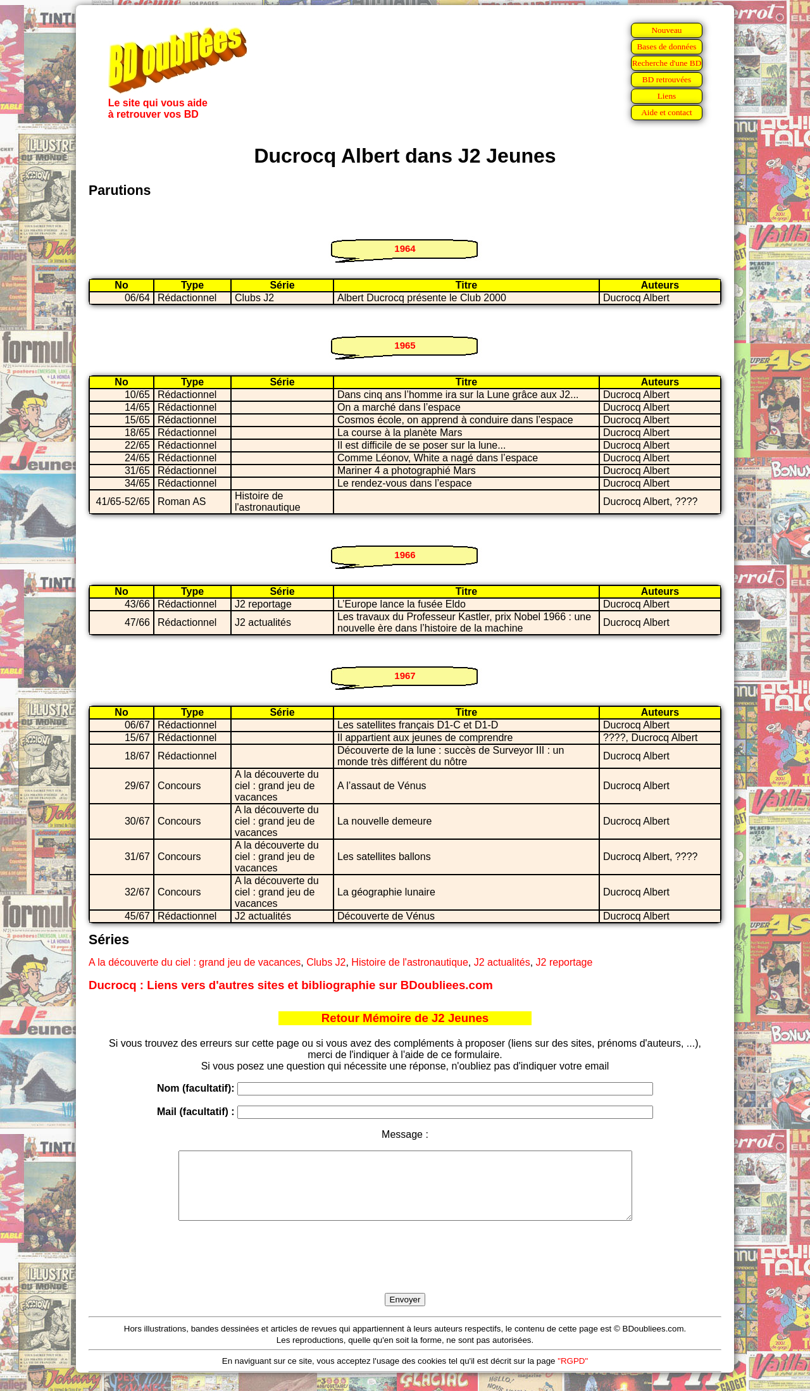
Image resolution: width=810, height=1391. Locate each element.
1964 (404, 248)
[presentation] (405, 1271)
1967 (404, 675)
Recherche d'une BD (667, 63)
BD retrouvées (666, 79)
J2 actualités (502, 962)
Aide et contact (666, 112)
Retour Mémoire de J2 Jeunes (405, 1018)
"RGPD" (573, 1374)
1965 (404, 345)
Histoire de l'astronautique (409, 962)
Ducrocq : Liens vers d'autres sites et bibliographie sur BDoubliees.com (291, 985)
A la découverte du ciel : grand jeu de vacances (195, 962)
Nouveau (666, 30)
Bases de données (666, 46)
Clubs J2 (326, 962)
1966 (404, 554)
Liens (666, 96)
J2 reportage (564, 962)
